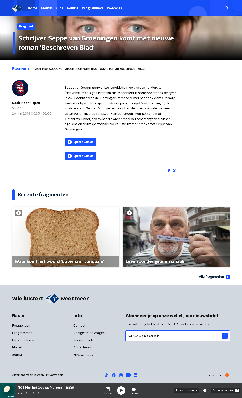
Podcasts (114, 8)
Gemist (72, 8)
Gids (59, 8)
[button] (108, 390)
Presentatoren (23, 340)
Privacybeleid (54, 374)
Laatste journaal (186, 390)
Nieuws (47, 8)
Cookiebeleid (214, 375)
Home (32, 8)
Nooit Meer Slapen (26, 103)
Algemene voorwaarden (28, 374)
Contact (79, 325)
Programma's (92, 8)
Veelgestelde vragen (89, 333)
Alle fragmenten (214, 277)
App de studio (83, 340)
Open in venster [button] (226, 390)
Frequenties (21, 325)
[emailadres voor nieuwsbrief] (178, 336)
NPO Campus (83, 354)
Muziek (17, 347)
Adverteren (82, 347)
